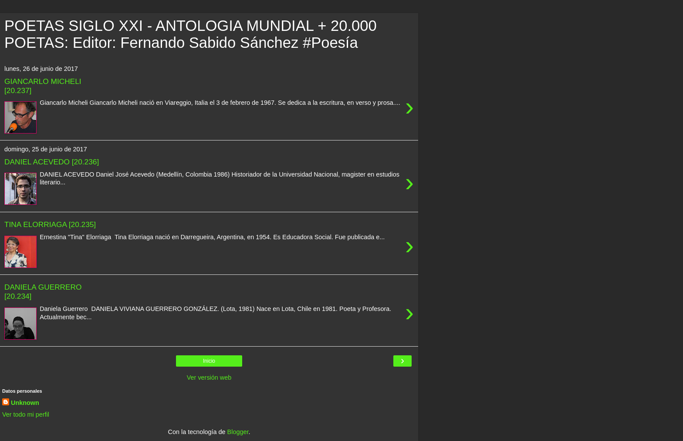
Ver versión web (209, 377)
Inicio (209, 361)
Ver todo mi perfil (25, 414)
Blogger (238, 431)
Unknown (25, 402)
